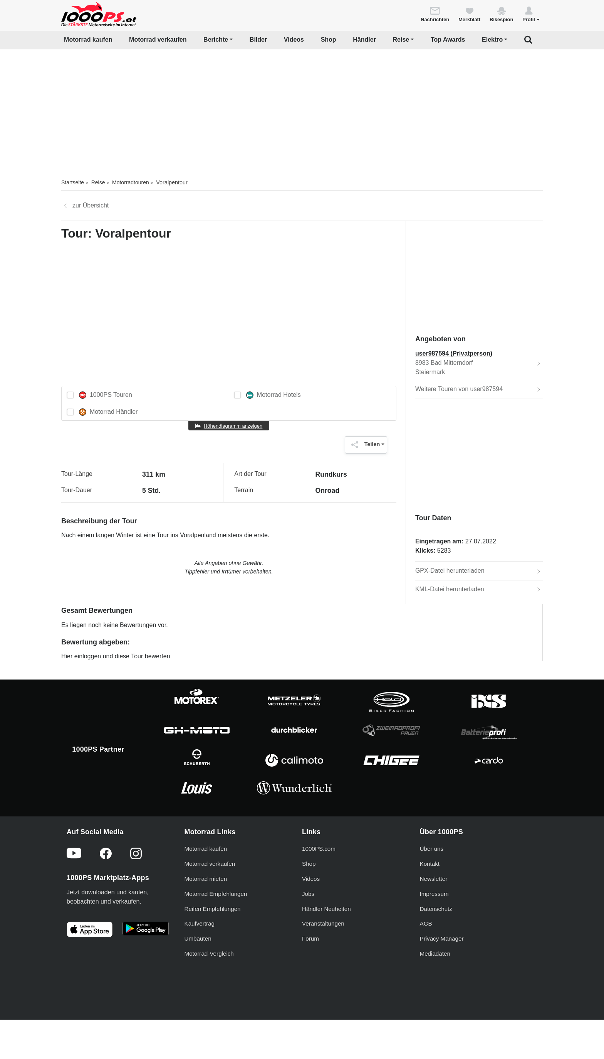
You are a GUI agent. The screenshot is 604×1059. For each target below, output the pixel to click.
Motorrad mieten (206, 878)
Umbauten (198, 938)
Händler (364, 39)
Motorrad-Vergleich (209, 953)
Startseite (72, 182)
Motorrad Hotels (273, 395)
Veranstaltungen (323, 923)
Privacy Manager (442, 938)
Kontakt (430, 863)
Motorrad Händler (108, 412)
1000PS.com (319, 848)
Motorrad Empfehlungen (216, 893)
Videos (294, 39)
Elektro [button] (492, 39)
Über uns (432, 848)
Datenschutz (436, 909)
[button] (531, 14)
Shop (328, 39)
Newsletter (434, 878)
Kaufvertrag (200, 923)
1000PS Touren (105, 395)
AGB (426, 923)
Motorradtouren (130, 182)
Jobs (308, 893)
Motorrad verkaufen (157, 39)
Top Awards (448, 39)
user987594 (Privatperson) (453, 353)
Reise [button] (401, 39)
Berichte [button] (215, 39)
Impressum (434, 893)
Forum (310, 938)
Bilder (258, 39)
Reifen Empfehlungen (213, 909)
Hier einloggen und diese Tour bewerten (115, 656)
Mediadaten (435, 953)
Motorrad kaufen (88, 39)
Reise (98, 182)
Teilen (363, 444)
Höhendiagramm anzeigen (233, 426)
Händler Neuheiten (326, 909)
